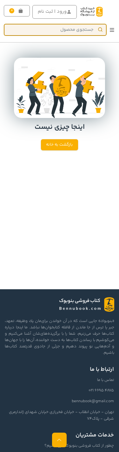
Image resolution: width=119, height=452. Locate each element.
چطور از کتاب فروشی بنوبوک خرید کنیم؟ (79, 445)
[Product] (55, 30)
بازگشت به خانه (59, 144)
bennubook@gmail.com (93, 401)
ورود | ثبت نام (54, 11)
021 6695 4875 (101, 390)
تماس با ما (105, 380)
